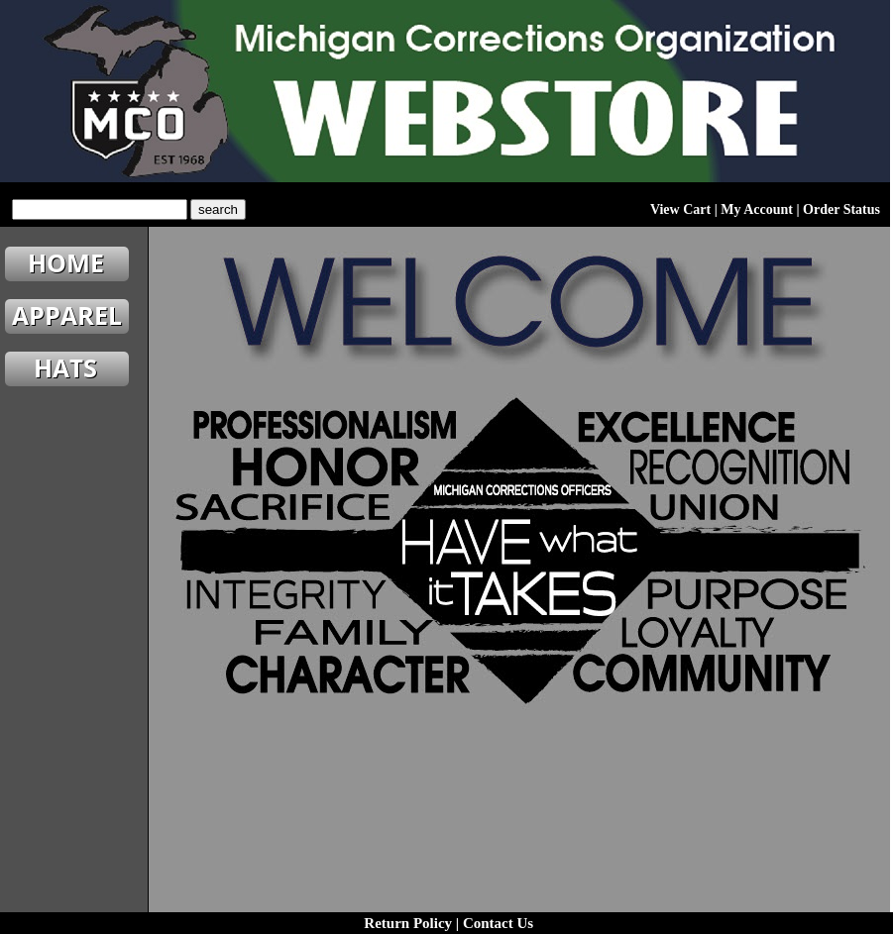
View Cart (680, 209)
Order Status (841, 209)
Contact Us (498, 923)
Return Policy (408, 923)
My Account (757, 209)
